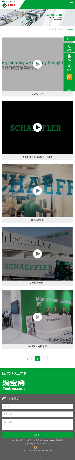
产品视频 (69, 29)
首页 (60, 29)
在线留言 (11, 399)
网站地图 (37, 457)
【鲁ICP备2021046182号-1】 (37, 444)
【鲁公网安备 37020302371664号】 (37, 450)
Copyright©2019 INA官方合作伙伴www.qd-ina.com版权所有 (37, 440)
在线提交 (37, 435)
